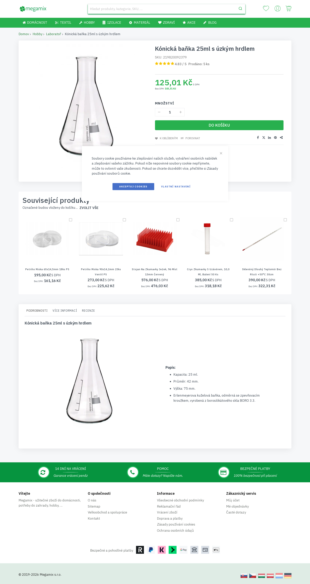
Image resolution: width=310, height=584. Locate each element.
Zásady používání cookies (176, 524)
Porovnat (192, 138)
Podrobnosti (37, 310)
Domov (24, 34)
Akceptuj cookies (133, 186)
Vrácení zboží (167, 512)
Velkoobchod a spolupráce (107, 512)
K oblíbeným (169, 138)
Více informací (65, 310)
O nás (92, 500)
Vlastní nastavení (176, 186)
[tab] (37, 311)
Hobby (37, 34)
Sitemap (94, 506)
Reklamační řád (169, 506)
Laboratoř (53, 34)
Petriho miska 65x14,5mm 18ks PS (47, 269)
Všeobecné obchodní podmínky (180, 500)
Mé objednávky (237, 506)
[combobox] (166, 9)
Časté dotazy (236, 512)
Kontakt (94, 518)
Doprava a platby (169, 518)
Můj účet (233, 500)
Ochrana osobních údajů (175, 530)
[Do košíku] (219, 125)
